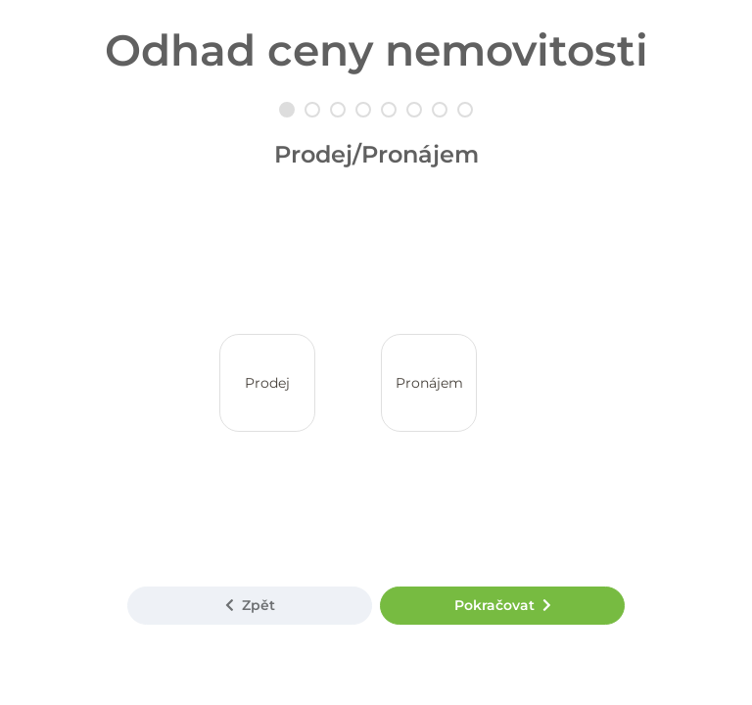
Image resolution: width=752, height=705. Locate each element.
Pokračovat (502, 605)
